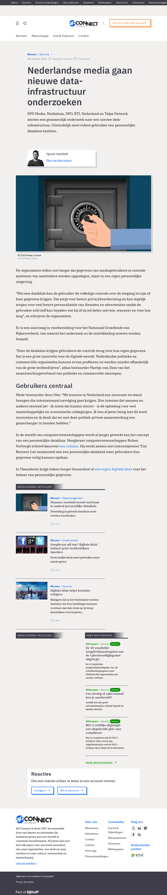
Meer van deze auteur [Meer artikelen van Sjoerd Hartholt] (59, 160)
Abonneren (122, 2)
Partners (153, 2)
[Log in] (103, 23)
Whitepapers (105, 2)
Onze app (90, 850)
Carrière (84, 36)
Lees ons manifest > (26, 863)
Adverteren (138, 2)
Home (14, 2)
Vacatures (88, 2)
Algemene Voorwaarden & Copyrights (35, 876)
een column (69, 446)
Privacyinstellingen (96, 856)
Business (21, 36)
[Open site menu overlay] (17, 23)
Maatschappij (40, 36)
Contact (89, 839)
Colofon (89, 845)
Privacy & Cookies (25, 881)
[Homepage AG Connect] (83, 23)
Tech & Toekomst (63, 36)
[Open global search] (24, 23)
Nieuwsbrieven (71, 2)
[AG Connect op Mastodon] (145, 828)
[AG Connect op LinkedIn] (139, 828)
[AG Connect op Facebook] (133, 834)
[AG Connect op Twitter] (133, 828)
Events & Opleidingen (47, 2)
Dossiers (26, 2)
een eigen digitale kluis (113, 469)
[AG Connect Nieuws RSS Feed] (139, 834)
